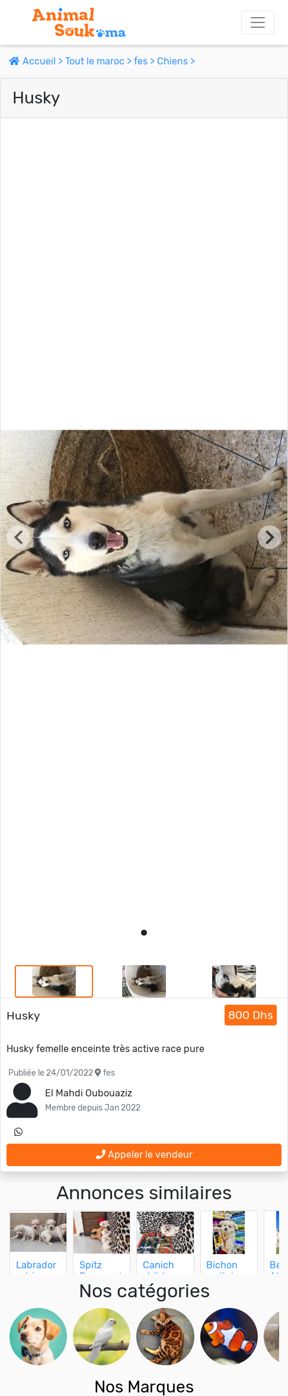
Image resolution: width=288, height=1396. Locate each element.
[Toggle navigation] (257, 22)
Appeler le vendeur (144, 1154)
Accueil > (37, 61)
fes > (145, 61)
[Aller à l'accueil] (79, 22)
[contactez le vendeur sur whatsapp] (18, 1132)
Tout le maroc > (99, 61)
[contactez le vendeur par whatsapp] (18, 1132)
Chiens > (176, 61)
